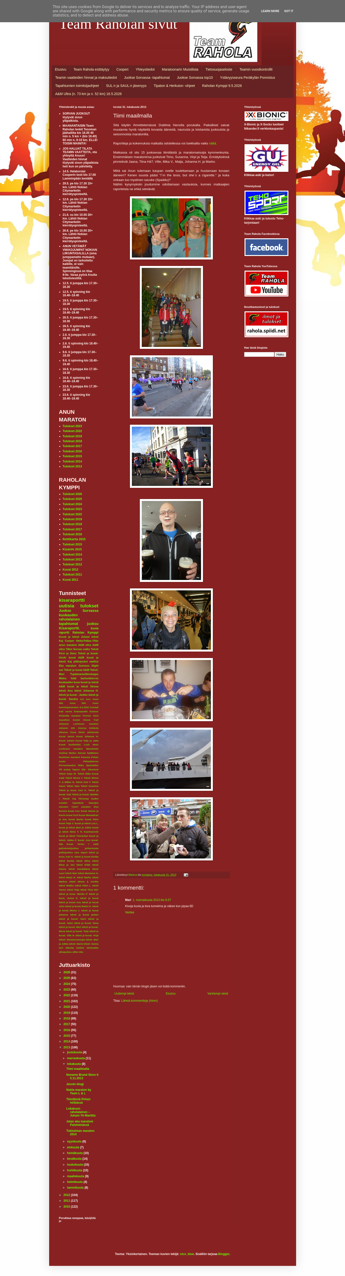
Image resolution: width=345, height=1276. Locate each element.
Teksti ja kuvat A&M (76, 669)
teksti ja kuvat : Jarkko (73, 694)
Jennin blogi (75, 1084)
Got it (288, 11)
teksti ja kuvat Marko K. (78, 906)
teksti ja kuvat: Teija (77, 931)
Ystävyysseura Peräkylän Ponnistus (247, 78)
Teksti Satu (73, 786)
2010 (67, 1206)
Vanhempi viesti (217, 993)
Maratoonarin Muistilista (180, 69)
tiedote (80, 947)
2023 (67, 989)
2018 (67, 1018)
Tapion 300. (79, 769)
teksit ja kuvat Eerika (87, 856)
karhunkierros (89, 678)
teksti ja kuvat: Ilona (86, 923)
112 (82, 699)
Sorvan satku (81, 649)
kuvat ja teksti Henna (82, 686)
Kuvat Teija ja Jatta (87, 740)
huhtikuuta (75, 1170)
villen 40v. (77, 952)
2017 (67, 1024)
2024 (67, 984)
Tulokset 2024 (72, 504)
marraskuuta (76, 1058)
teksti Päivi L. (83, 885)
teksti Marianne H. (88, 873)
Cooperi (122, 69)
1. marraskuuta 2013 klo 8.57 (152, 900)
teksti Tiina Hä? (89, 889)
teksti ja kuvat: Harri (72, 918)
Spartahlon (92, 765)
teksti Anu (66, 690)
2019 (67, 1013)
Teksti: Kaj (69, 798)
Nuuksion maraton (69, 757)
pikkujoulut (80, 661)
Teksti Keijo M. (68, 773)
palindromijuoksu (69, 848)
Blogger (223, 1254)
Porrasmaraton (67, 765)
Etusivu (60, 69)
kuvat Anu (74, 811)
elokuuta (73, 1147)
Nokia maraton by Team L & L (78, 1091)
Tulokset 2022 (72, 431)
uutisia (66, 605)
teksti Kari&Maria (79, 869)
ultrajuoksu (65, 952)
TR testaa (65, 769)
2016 (67, 1030)
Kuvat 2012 (70, 569)
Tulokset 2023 (72, 426)
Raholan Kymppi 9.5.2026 (222, 86)
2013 (67, 1047)
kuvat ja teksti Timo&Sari (73, 836)
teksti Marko (84, 877)
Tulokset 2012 (72, 564)
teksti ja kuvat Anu (70, 902)
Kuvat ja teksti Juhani (74, 636)
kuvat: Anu (84, 840)
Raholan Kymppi (86, 632)
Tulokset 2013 (72, 466)
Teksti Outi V (83, 782)
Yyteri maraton (81, 806)
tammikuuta (75, 1187)
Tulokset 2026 (72, 494)
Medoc (72, 753)
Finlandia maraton (70, 715)
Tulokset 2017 (72, 446)
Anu (88, 699)
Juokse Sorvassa (79, 611)
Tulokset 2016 (72, 451)
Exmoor (94, 711)
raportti (64, 632)
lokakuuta (74, 1064)
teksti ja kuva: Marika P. (73, 894)
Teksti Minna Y (74, 778)
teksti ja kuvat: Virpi (87, 935)
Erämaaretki (81, 711)
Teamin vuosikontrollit (256, 69)
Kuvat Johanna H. (87, 736)
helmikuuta (75, 1182)
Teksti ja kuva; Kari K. (73, 790)
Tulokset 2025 (72, 499)
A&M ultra (84, 644)
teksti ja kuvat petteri (84, 914)
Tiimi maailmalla (77, 1069)
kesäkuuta (74, 1158)
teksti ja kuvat (89, 898)
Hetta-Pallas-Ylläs (87, 640)
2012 (67, 1195)
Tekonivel (93, 769)
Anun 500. (78, 703)
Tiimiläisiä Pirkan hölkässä (78, 1100)
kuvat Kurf (72, 815)
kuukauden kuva (69, 682)
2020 (67, 1007)
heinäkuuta (75, 1153)
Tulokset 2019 (72, 436)
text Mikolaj (66, 947)
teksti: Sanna (91, 943)
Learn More (270, 11)
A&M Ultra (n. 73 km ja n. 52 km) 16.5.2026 (88, 94)
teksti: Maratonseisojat (72, 939)
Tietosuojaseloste (218, 69)
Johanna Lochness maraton (79, 723)
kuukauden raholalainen (69, 617)
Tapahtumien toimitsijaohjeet (77, 86)
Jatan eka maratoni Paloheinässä (79, 1123)
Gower (76, 719)
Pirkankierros (90, 761)
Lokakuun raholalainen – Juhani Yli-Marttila (80, 1112)
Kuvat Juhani (66, 740)
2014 (67, 1041)
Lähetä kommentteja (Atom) (139, 1000)
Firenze (87, 715)
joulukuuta (75, 1052)
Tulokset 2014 (72, 461)
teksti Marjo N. (67, 877)
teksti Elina (83, 860)
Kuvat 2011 (70, 579)
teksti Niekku (66, 885)
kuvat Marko (76, 819)
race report (80, 852)
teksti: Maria (76, 943)
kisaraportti (72, 600)
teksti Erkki (83, 864)
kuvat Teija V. (66, 823)
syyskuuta (74, 1141)
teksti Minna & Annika (84, 881)
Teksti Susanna (90, 786)
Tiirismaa (83, 798)
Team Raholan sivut (118, 24)
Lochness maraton (71, 748)
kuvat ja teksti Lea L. (87, 823)
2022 (67, 995)
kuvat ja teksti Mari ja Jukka (75, 827)
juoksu (92, 624)
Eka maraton (68, 665)
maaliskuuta (76, 1176)
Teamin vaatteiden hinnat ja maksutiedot (86, 78)
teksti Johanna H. (86, 690)
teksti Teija (73, 889)
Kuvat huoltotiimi (70, 744)
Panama (85, 757)
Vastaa (129, 912)
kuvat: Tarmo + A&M (83, 844)
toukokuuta (75, 1164)
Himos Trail (91, 719)
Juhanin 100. (67, 728)
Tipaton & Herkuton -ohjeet (174, 86)
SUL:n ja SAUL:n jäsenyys (126, 86)
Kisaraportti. (69, 628)
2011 (67, 1200)
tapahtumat (68, 624)
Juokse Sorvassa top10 (195, 78)
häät (73, 678)
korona (63, 811)
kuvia (95, 628)
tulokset (89, 605)
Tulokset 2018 (72, 441)
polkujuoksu (66, 852)
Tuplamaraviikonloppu (84, 674)
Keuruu (82, 728)
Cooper (69, 640)
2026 (67, 972)
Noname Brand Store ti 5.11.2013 (82, 1076)
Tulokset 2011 (72, 574)
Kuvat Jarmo (67, 736)
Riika (81, 765)
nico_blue (187, 1254)
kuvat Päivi (91, 819)
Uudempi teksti (124, 993)
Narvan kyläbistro (88, 753)
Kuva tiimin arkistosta (84, 732)
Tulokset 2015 (72, 456)
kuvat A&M (76, 657)
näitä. (213, 143)
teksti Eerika (66, 860)
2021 (67, 1001)
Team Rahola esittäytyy (91, 69)
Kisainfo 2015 (72, 549)
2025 (67, 978)
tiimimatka (92, 947)
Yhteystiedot (145, 69)
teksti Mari (71, 873)
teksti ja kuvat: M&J (70, 927)
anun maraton (68, 644)
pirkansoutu (92, 848)
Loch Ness (91, 744)
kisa (96, 806)
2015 (67, 1035)
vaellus (94, 661)
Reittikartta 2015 (74, 539)
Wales (63, 678)
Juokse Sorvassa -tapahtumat (147, 78)
